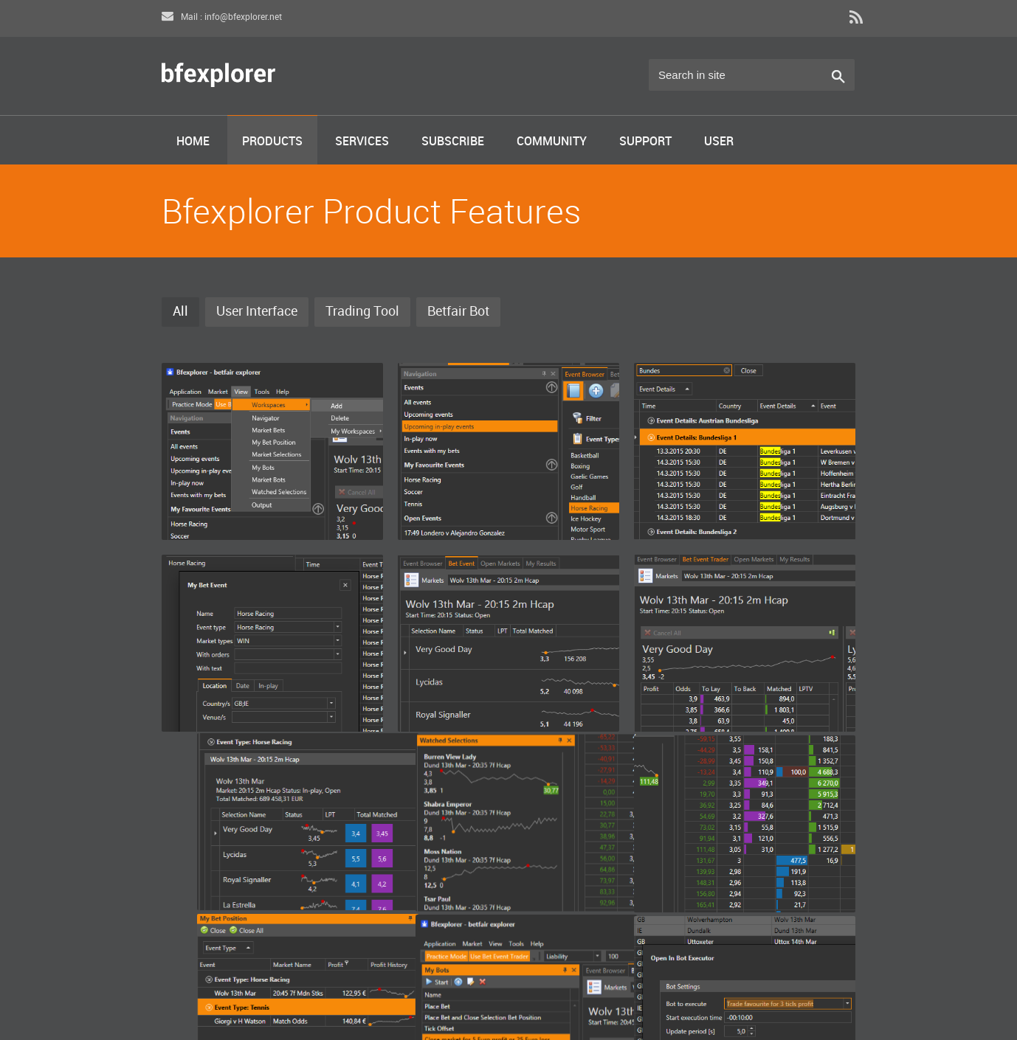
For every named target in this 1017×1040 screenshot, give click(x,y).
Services (362, 142)
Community (552, 142)
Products (272, 142)
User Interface (256, 312)
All (180, 312)
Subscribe (452, 142)
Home (193, 142)
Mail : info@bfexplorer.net (222, 17)
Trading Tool (362, 312)
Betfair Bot (458, 312)
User (719, 142)
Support (645, 142)
